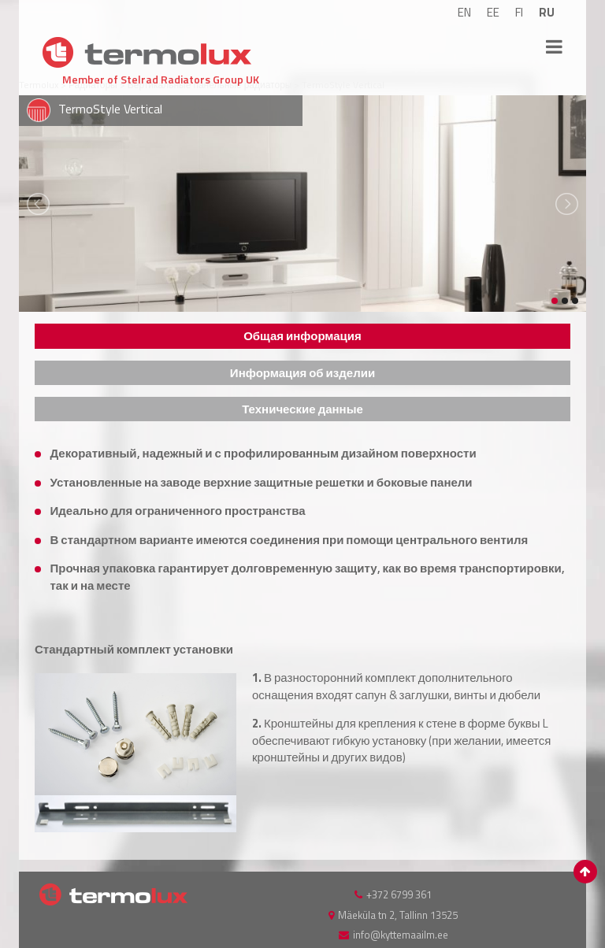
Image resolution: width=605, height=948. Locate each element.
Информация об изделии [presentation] (302, 373)
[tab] (302, 336)
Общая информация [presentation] (302, 336)
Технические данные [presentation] (302, 409)
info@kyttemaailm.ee (400, 934)
